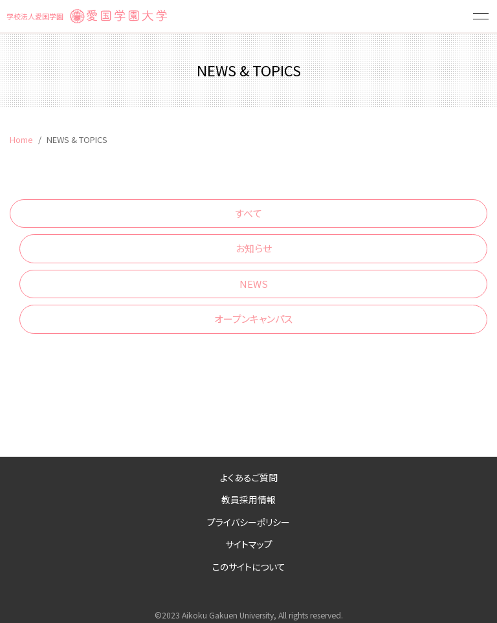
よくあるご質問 (249, 477)
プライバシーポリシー (248, 522)
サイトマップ (248, 544)
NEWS (253, 283)
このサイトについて (248, 566)
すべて (248, 213)
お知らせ (254, 248)
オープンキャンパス (253, 318)
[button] (481, 16)
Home (21, 139)
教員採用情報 (248, 499)
